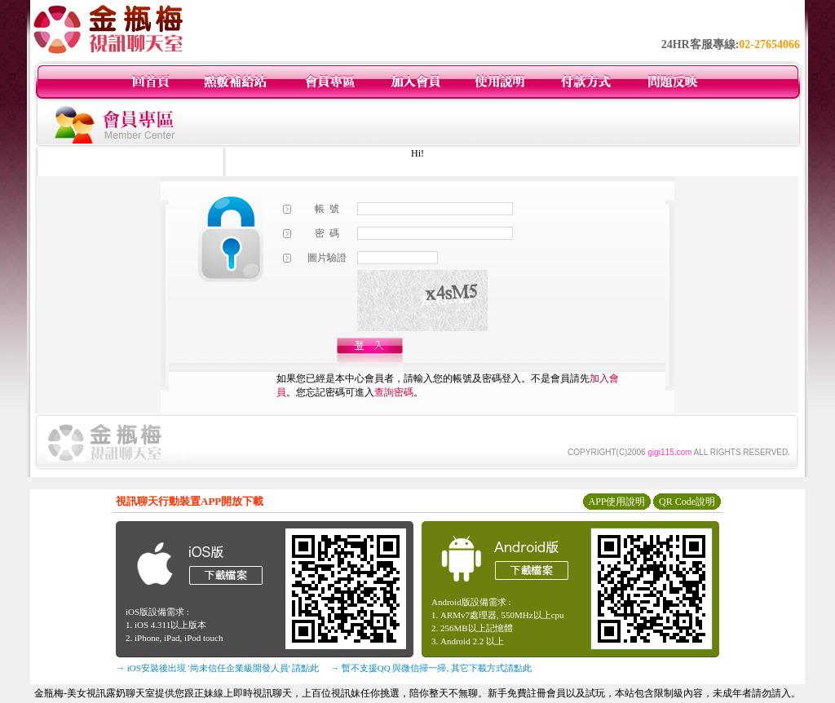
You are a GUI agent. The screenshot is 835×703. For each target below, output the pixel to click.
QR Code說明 (687, 501)
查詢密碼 (393, 392)
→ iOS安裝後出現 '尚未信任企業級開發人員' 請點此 (217, 668)
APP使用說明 (616, 501)
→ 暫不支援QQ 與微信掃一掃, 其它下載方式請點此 (431, 668)
